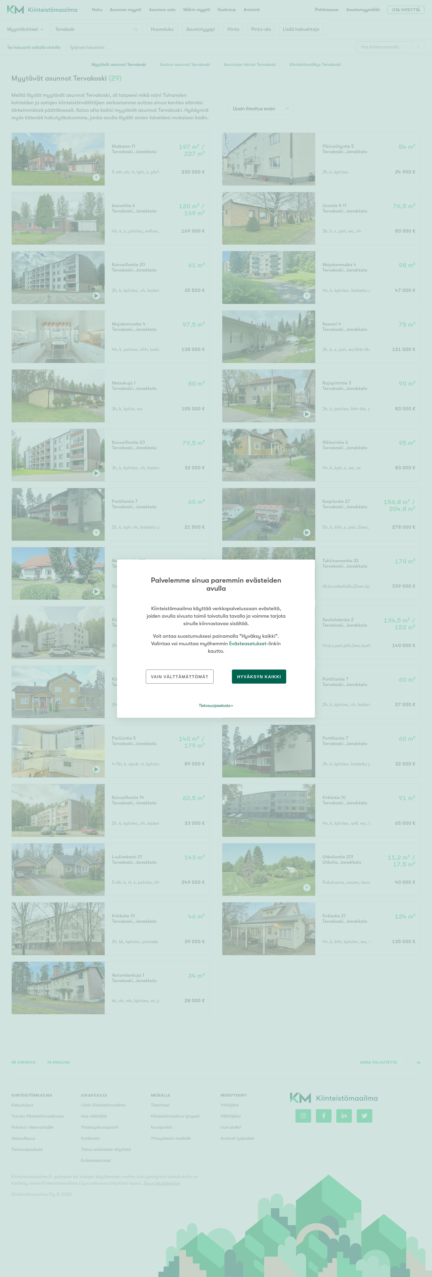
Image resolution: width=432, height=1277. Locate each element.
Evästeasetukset (247, 643)
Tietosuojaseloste (214, 705)
